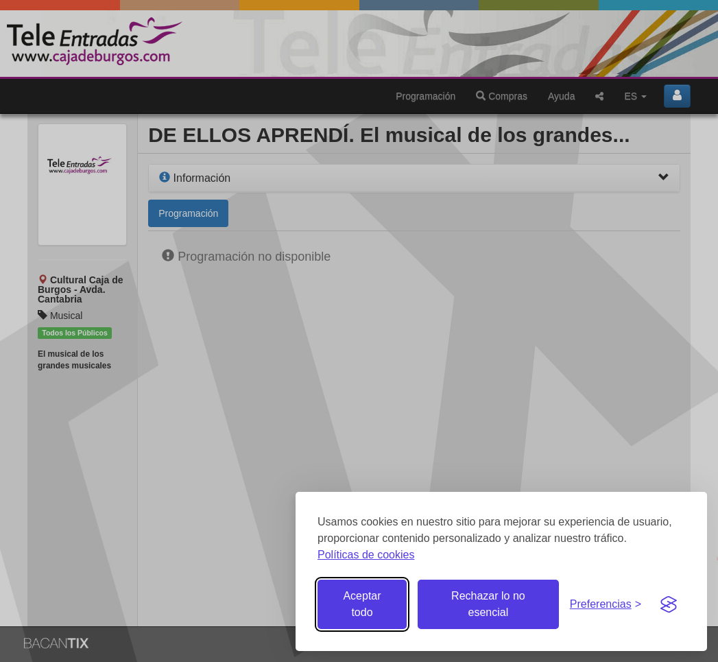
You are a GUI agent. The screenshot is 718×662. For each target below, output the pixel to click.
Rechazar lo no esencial (488, 604)
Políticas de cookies (366, 554)
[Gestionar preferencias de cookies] (605, 605)
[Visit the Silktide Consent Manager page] (668, 604)
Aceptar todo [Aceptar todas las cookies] (362, 604)
